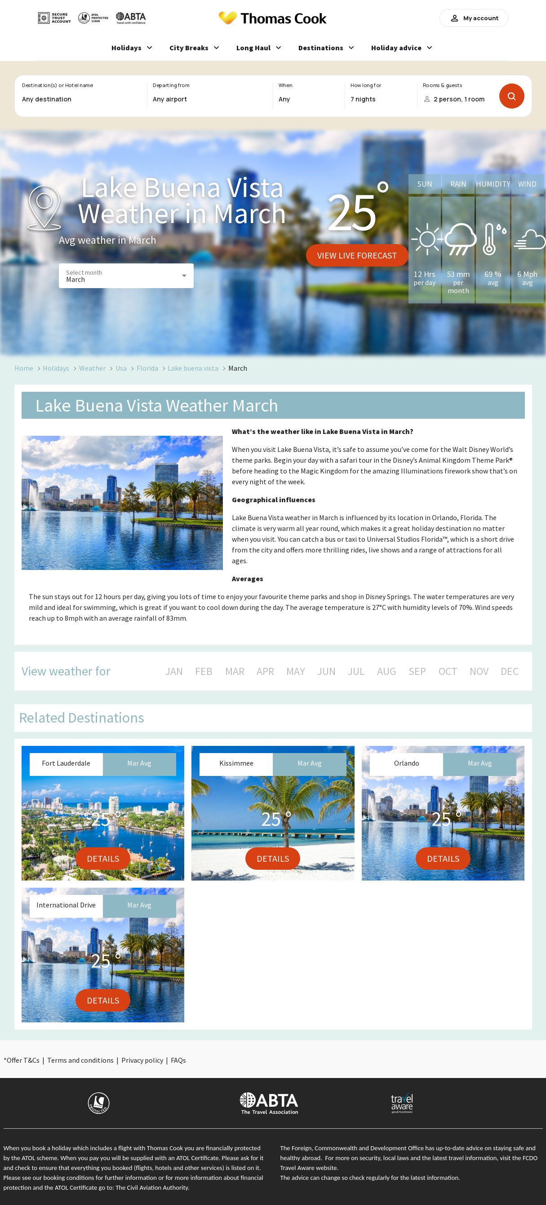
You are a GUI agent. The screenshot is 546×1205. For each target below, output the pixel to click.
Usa (121, 368)
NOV (479, 671)
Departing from (171, 85)
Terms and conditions (80, 1060)
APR (265, 671)
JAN (174, 671)
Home (23, 368)
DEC (510, 671)
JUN (326, 671)
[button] (126, 275)
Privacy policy (142, 1060)
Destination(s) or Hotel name (57, 85)
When (285, 85)
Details (103, 858)
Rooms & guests (442, 85)
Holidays (56, 368)
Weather (92, 368)
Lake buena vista (193, 368)
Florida (147, 368)
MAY (295, 671)
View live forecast (357, 255)
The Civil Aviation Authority (151, 1187)
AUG (386, 671)
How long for (366, 85)
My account (474, 18)
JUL (356, 671)
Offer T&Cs (23, 1060)
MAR (234, 671)
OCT (448, 671)
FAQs (178, 1060)
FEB (204, 671)
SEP (417, 671)
